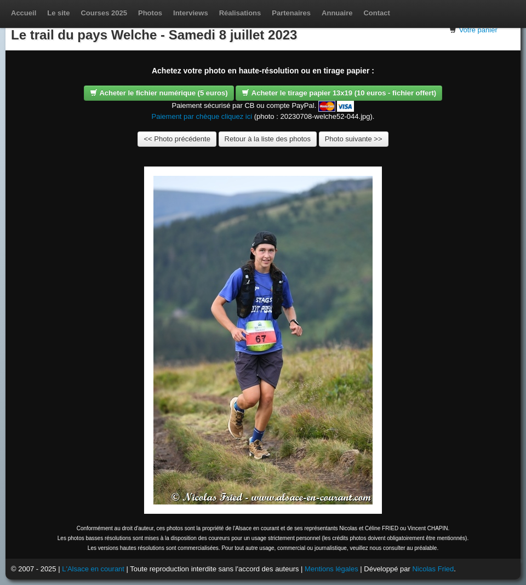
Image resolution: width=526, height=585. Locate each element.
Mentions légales (331, 569)
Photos (150, 13)
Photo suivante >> (353, 139)
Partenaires (291, 13)
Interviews (190, 13)
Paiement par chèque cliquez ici (202, 116)
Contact (376, 13)
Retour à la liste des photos (268, 139)
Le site (58, 13)
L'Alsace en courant (93, 569)
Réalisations (240, 13)
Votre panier (478, 30)
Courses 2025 (104, 13)
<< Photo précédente (177, 139)
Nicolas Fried (433, 569)
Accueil (23, 13)
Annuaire (337, 13)
